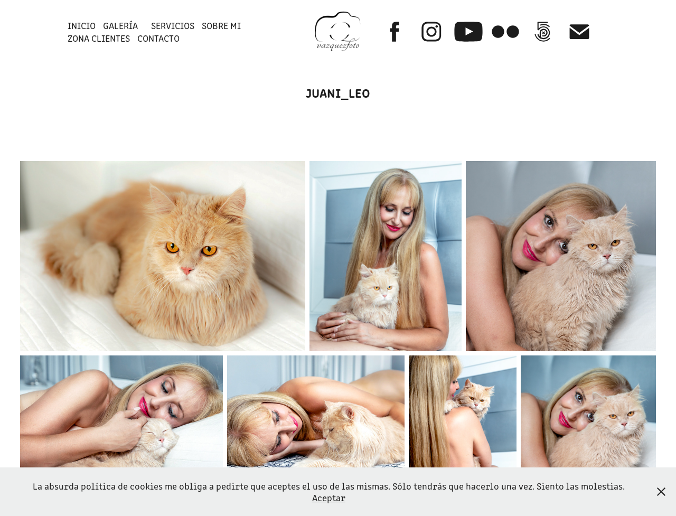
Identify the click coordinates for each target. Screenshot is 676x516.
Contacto (158, 38)
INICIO (82, 25)
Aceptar (328, 497)
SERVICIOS (172, 25)
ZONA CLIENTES (99, 38)
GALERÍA (120, 25)
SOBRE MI (221, 25)
